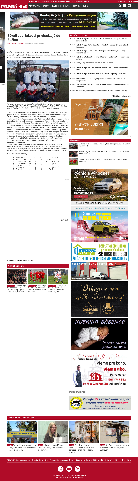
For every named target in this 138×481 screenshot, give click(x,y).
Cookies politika (125, 460)
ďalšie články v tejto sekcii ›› (121, 96)
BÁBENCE (56, 6)
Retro (68, 1)
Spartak (54, 1)
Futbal (14, 43)
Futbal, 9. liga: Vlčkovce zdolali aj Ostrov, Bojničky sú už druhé (102, 74)
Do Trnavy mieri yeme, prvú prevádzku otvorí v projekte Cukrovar (114, 447)
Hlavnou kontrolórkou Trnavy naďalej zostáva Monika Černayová (51, 447)
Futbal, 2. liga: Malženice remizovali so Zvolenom (94, 63)
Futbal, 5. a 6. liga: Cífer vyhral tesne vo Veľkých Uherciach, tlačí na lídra (102, 58)
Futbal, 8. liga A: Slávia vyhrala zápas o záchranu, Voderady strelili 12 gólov (57, 288)
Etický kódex (80, 460)
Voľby (86, 1)
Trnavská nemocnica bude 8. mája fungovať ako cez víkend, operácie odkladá (21, 447)
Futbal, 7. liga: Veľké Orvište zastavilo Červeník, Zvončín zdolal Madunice (37, 288)
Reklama (89, 460)
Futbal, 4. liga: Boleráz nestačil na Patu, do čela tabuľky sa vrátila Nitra (102, 69)
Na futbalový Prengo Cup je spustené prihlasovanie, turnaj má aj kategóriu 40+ (100, 80)
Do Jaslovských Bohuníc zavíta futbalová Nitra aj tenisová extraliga (102, 91)
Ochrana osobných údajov (66, 460)
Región (37, 1)
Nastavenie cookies (111, 460)
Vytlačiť (65, 220)
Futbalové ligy (77, 1)
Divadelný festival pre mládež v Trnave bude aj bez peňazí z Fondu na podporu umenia (81, 448)
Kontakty (100, 460)
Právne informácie (50, 460)
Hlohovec (45, 1)
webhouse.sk (79, 477)
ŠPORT (9, 43)
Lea (136, 1)
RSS (94, 460)
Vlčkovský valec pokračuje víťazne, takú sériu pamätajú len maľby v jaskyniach (104, 145)
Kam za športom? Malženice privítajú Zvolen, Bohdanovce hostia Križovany (102, 86)
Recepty (61, 1)
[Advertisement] (38, 197)
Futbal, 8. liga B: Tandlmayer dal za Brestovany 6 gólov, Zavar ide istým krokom (16, 288)
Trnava (31, 1)
